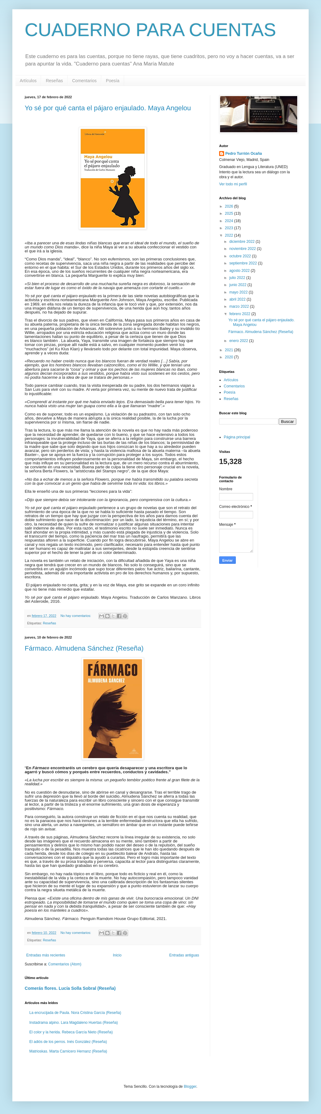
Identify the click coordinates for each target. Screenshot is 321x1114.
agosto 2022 (240, 270)
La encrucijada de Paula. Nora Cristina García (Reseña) (75, 1013)
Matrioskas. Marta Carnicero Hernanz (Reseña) (68, 1051)
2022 (229, 235)
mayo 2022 (239, 292)
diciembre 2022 (242, 241)
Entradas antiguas (184, 955)
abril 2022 (238, 299)
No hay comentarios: (76, 616)
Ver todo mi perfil (233, 184)
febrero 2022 (240, 314)
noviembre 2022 (243, 249)
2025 (229, 213)
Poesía (112, 80)
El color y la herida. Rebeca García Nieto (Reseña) (71, 1032)
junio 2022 (238, 285)
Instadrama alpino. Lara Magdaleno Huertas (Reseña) (73, 1022)
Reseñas (54, 80)
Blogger (190, 1086)
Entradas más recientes (45, 955)
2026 (229, 206)
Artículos (28, 80)
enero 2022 (239, 341)
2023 (229, 228)
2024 (229, 221)
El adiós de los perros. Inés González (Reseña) (68, 1042)
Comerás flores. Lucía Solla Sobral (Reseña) (70, 988)
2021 (229, 350)
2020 (229, 357)
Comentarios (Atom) (64, 964)
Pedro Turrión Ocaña (243, 153)
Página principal (237, 437)
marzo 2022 (239, 306)
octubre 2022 (240, 256)
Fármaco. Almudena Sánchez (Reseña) (84, 648)
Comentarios (84, 80)
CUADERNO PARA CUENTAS (150, 29)
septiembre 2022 (243, 263)
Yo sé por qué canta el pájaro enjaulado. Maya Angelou (108, 108)
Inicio (117, 955)
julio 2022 (237, 278)
